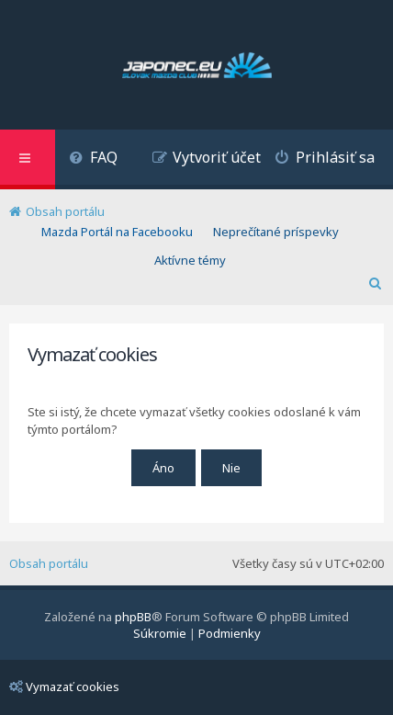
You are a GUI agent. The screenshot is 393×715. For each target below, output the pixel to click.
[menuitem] (93, 159)
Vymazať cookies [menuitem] (64, 686)
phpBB (133, 616)
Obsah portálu (48, 563)
